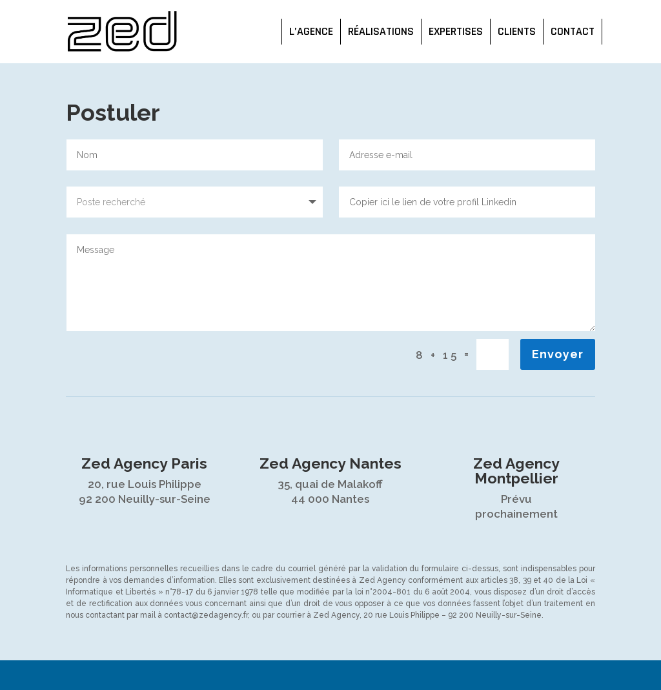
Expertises (456, 31)
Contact (573, 31)
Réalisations (381, 31)
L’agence (311, 31)
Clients (517, 31)
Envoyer (558, 354)
